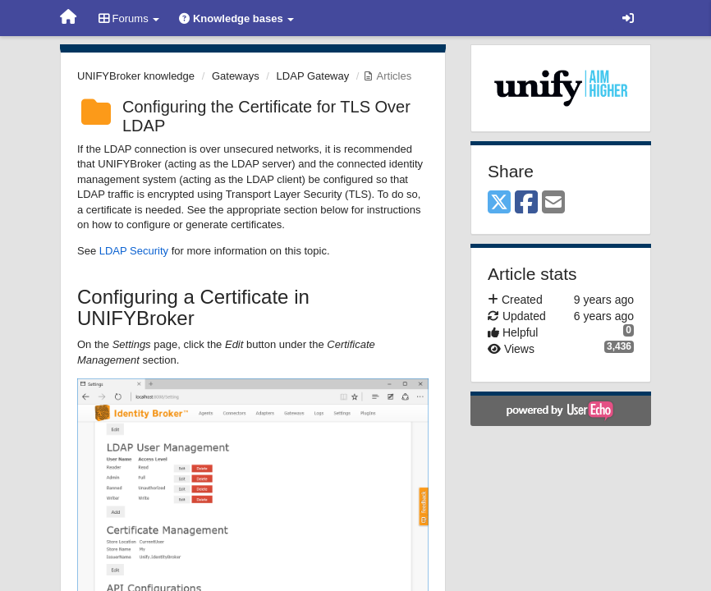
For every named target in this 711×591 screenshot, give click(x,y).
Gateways (235, 76)
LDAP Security (133, 251)
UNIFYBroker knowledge (136, 76)
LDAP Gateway (313, 76)
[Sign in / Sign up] (628, 18)
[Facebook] (526, 203)
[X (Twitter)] (499, 203)
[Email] (553, 203)
